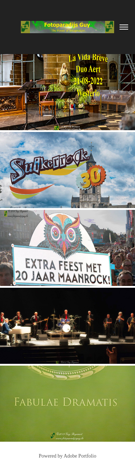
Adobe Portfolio (80, 456)
